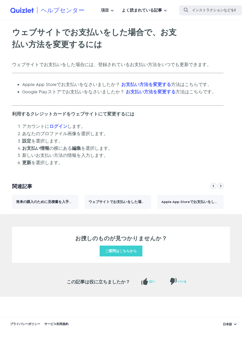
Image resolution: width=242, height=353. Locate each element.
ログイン (58, 126)
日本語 (227, 324)
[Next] (221, 186)
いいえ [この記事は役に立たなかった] (182, 281)
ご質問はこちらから (121, 251)
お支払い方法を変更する (146, 84)
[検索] (210, 10)
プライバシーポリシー (25, 324)
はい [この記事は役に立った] (152, 281)
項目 (105, 10)
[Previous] (214, 186)
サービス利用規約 (56, 324)
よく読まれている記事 (142, 10)
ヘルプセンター (63, 10)
